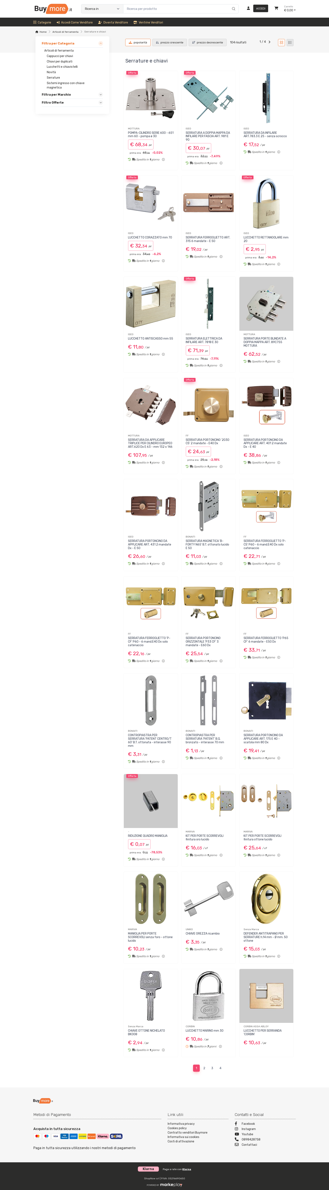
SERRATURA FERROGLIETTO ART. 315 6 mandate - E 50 (208, 239)
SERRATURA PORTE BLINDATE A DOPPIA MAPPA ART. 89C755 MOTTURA (265, 342)
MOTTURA (134, 128)
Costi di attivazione (181, 1141)
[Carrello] (276, 9)
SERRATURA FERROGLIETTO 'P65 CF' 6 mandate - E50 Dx (266, 639)
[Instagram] (265, 1129)
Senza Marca (251, 929)
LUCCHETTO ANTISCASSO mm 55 (150, 338)
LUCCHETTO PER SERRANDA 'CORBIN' (263, 1032)
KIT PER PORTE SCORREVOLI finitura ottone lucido (262, 837)
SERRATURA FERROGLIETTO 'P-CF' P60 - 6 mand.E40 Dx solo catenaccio (149, 641)
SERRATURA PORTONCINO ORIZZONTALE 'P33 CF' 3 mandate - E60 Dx (203, 641)
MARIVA (190, 831)
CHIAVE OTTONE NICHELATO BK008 (146, 1032)
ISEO (188, 128)
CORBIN (190, 1026)
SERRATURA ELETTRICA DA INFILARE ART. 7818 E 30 (204, 340)
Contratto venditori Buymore (188, 1132)
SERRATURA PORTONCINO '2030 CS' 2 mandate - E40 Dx (207, 441)
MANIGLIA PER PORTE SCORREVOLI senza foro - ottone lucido (150, 937)
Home (43, 31)
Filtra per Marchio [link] (56, 94)
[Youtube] (265, 1134)
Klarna (186, 1169)
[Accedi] (256, 9)
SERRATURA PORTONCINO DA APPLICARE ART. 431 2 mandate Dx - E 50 (149, 544)
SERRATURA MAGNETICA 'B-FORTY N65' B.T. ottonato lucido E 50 (207, 544)
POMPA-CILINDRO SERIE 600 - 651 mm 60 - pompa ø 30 (151, 134)
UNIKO (189, 929)
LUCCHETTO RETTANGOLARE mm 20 (266, 239)
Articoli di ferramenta (65, 31)
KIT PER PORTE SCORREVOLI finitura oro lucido (204, 837)
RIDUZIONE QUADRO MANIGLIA (147, 836)
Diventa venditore (113, 22)
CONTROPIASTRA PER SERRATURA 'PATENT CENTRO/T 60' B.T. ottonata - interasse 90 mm (150, 740)
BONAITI (190, 536)
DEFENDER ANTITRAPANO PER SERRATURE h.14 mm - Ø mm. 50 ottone (266, 937)
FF (187, 435)
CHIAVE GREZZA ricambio (203, 933)
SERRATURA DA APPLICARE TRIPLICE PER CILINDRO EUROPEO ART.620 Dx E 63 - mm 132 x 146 (150, 443)
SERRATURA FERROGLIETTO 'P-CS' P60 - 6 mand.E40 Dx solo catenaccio (265, 544)
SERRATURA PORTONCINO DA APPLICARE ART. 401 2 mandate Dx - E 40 (265, 443)
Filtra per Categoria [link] (58, 43)
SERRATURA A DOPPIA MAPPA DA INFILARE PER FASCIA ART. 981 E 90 (208, 136)
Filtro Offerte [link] (53, 102)
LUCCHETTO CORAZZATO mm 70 (150, 237)
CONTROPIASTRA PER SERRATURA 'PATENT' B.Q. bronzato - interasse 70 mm (205, 738)
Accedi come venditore (75, 22)
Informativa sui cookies (183, 1137)
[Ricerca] (233, 4)
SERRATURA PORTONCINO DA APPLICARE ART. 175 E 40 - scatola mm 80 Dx (263, 738)
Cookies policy (177, 1128)
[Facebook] (265, 1124)
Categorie (42, 22)
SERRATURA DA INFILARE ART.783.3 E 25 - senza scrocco (265, 134)
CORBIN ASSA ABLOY (256, 1026)
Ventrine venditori (148, 22)
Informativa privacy (181, 1124)
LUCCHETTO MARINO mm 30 (204, 1030)
